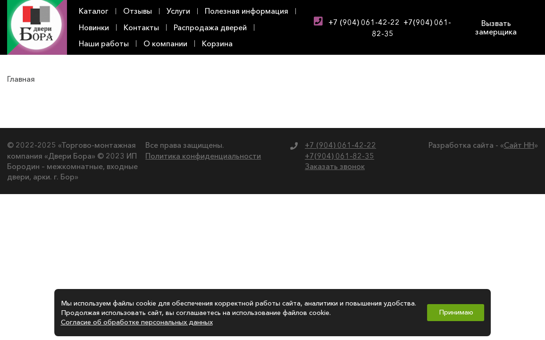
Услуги (178, 11)
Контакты (141, 27)
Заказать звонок (335, 166)
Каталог (94, 11)
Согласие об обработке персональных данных (137, 322)
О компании (165, 43)
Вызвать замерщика (496, 27)
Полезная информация (246, 11)
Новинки (94, 27)
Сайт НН (519, 145)
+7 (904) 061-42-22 (364, 22)
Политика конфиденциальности (203, 156)
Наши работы (104, 43)
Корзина (217, 43)
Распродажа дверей (210, 27)
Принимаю (456, 312)
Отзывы (137, 11)
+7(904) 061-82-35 (339, 156)
